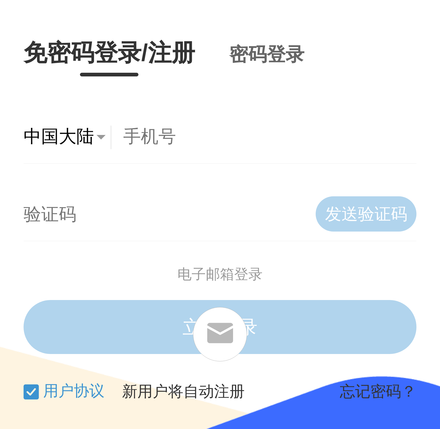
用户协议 (73, 390)
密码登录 (266, 54)
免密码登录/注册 (109, 52)
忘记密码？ (378, 391)
